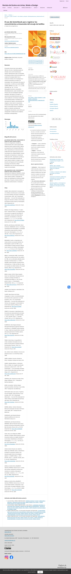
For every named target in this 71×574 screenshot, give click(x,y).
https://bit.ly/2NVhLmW (10, 373)
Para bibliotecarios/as (54, 133)
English (51, 102)
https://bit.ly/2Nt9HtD (12, 250)
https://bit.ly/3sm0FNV (10, 269)
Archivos (10, 7)
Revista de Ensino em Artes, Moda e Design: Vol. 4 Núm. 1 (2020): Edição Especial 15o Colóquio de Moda (25, 503)
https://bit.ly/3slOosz (9, 402)
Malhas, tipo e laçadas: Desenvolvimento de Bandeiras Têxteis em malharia (57, 167)
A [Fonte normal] (56, 118)
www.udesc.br (8, 532)
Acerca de (16, 7)
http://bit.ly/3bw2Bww (10, 444)
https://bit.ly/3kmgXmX (10, 320)
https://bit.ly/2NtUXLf (17, 490)
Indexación (49, 7)
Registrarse (62, 1)
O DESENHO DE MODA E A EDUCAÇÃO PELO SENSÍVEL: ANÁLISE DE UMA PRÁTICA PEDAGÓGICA (26, 505)
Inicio (6, 15)
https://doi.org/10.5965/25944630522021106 (15, 53)
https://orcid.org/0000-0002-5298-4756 (12, 47)
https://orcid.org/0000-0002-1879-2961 (12, 41)
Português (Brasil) (54, 108)
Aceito (40, 572)
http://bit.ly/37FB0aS (19, 220)
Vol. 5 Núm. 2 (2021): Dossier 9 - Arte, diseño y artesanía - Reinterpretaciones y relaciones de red (24, 16)
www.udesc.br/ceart (9, 535)
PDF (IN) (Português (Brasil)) (36, 63)
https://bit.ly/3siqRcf (16, 347)
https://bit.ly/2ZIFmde (10, 205)
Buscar (65, 7)
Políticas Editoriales (26, 7)
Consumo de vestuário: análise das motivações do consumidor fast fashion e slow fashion (58, 178)
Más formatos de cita (33, 91)
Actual (3, 7)
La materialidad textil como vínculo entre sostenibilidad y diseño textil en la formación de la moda (26, 511)
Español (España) (54, 104)
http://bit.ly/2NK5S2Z (9, 235)
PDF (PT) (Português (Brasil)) (36, 61)
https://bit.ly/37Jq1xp (12, 284)
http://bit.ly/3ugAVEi (16, 306)
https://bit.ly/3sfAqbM (17, 428)
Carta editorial (41, 516)
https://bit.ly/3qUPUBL (10, 461)
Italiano (51, 110)
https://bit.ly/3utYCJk (9, 335)
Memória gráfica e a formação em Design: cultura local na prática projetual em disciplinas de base (58, 184)
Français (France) (54, 106)
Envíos (35, 7)
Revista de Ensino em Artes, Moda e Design (20, 5)
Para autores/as (53, 131)
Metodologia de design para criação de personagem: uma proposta (56, 161)
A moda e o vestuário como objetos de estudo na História (58, 172)
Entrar (67, 1)
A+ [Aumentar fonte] (53, 118)
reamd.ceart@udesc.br (10, 540)
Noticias (5, 10)
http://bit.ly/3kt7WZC (9, 476)
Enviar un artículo (55, 17)
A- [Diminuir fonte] (59, 118)
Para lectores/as (53, 129)
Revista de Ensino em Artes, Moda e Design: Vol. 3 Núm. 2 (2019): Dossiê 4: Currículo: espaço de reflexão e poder (26, 508)
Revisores (42, 7)
